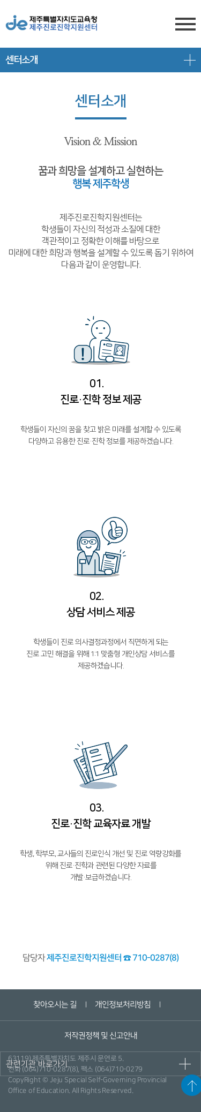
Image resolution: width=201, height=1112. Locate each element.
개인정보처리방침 (123, 1005)
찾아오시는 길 (55, 1005)
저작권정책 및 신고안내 (100, 1036)
